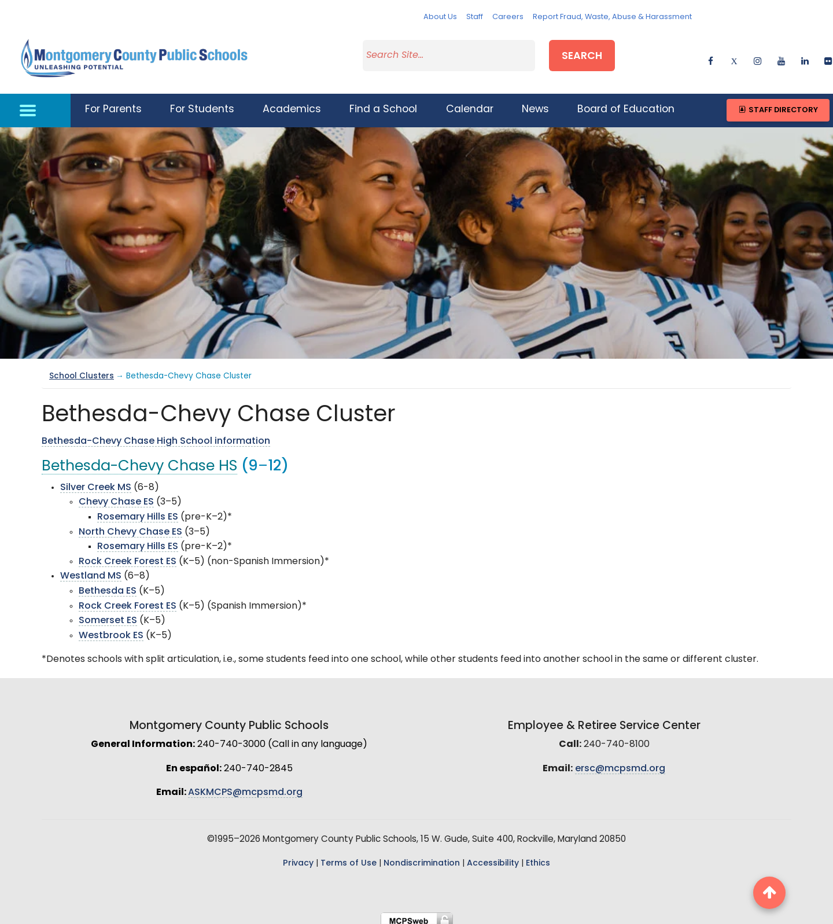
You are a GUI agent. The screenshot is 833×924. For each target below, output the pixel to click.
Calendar (469, 103)
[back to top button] (769, 893)
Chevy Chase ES (116, 495)
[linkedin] (805, 55)
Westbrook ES (111, 628)
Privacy (298, 856)
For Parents (113, 103)
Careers (508, 17)
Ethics (538, 856)
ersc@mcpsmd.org (620, 761)
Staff (474, 17)
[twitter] (733, 55)
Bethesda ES (108, 584)
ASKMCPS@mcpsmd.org (245, 785)
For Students (202, 103)
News (535, 103)
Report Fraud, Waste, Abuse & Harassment (612, 17)
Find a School (383, 103)
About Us (440, 17)
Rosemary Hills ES (137, 510)
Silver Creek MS (95, 480)
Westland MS (90, 569)
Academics (292, 103)
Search (582, 54)
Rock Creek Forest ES (127, 554)
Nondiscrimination (422, 856)
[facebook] (710, 55)
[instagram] (757, 55)
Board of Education (625, 103)
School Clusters (81, 369)
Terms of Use (348, 856)
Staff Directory (777, 102)
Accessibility (493, 856)
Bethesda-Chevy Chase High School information (156, 434)
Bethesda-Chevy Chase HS (139, 459)
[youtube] (781, 55)
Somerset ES (108, 614)
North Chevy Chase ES (130, 524)
